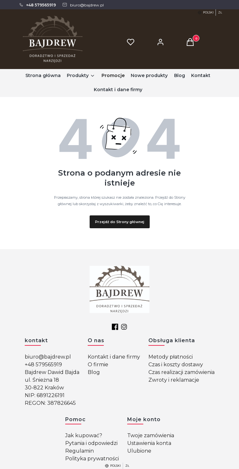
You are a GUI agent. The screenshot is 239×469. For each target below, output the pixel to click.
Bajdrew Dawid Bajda (52, 372)
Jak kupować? (83, 435)
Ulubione (139, 451)
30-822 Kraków (44, 388)
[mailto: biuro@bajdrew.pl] (83, 4)
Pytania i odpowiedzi (91, 443)
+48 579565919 (43, 364)
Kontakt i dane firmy (114, 357)
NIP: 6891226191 (45, 395)
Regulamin (79, 451)
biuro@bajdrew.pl (48, 357)
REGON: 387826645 (50, 403)
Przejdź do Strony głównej (119, 222)
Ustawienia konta (149, 443)
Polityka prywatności (92, 459)
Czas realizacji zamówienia (181, 372)
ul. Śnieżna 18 (42, 380)
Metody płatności (170, 357)
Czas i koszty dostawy (175, 364)
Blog (94, 372)
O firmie (98, 364)
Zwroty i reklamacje (173, 380)
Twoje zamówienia (150, 435)
